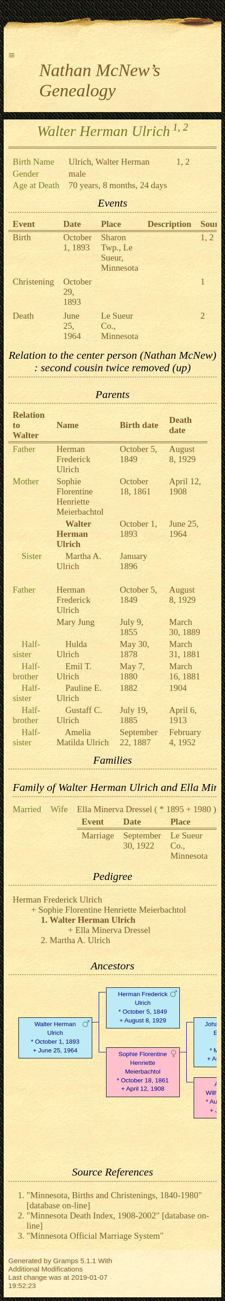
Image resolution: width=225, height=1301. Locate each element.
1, (176, 127)
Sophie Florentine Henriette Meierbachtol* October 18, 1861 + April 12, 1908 (143, 1071)
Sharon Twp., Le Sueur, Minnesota (119, 252)
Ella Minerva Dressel (114, 809)
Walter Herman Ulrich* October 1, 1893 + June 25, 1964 (55, 1037)
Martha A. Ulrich (79, 561)
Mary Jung (76, 622)
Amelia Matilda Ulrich (83, 737)
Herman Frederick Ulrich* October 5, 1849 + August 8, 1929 (143, 1007)
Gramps (65, 1261)
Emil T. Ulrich (74, 671)
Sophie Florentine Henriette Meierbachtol (80, 496)
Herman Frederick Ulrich (74, 459)
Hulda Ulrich (72, 649)
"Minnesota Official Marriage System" (95, 1236)
